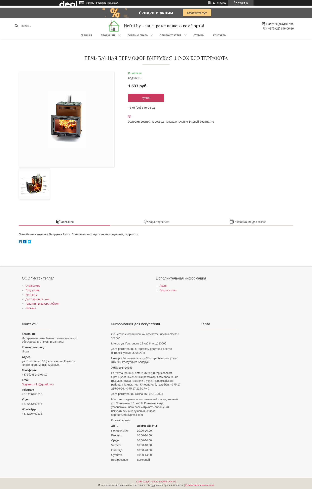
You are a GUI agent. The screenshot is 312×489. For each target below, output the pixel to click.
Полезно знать (138, 35)
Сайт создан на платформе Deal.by (156, 481)
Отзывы (198, 35)
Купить (146, 97)
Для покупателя (170, 35)
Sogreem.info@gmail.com (38, 384)
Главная (86, 35)
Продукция (108, 35)
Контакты (219, 35)
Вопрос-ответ (168, 290)
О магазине (32, 285)
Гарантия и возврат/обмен (42, 303)
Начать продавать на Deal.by (102, 2)
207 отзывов (219, 2)
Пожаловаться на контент (199, 485)
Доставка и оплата (37, 299)
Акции (163, 285)
